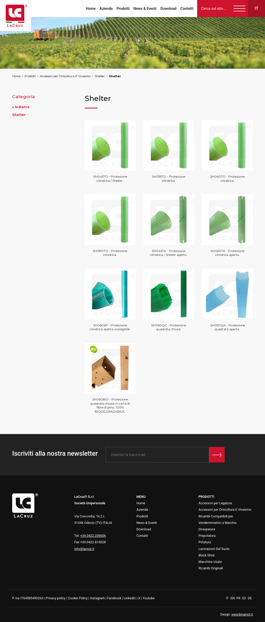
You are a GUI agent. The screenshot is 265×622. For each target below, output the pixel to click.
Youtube (148, 598)
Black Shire (206, 555)
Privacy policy (56, 598)
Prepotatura (207, 536)
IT (228, 598)
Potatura (204, 542)
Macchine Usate (210, 562)
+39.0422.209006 (93, 536)
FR (239, 598)
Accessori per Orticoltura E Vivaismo (65, 76)
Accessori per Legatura (215, 503)
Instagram (97, 598)
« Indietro (21, 107)
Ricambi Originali (210, 568)
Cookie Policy (78, 598)
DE (250, 598)
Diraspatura (206, 529)
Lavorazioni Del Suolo (214, 549)
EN (233, 598)
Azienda (106, 8)
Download (168, 8)
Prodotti (122, 8)
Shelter (100, 76)
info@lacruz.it (84, 549)
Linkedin (130, 598)
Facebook (114, 598)
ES (244, 598)
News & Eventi (145, 8)
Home (91, 8)
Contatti (186, 8)
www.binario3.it (242, 614)
